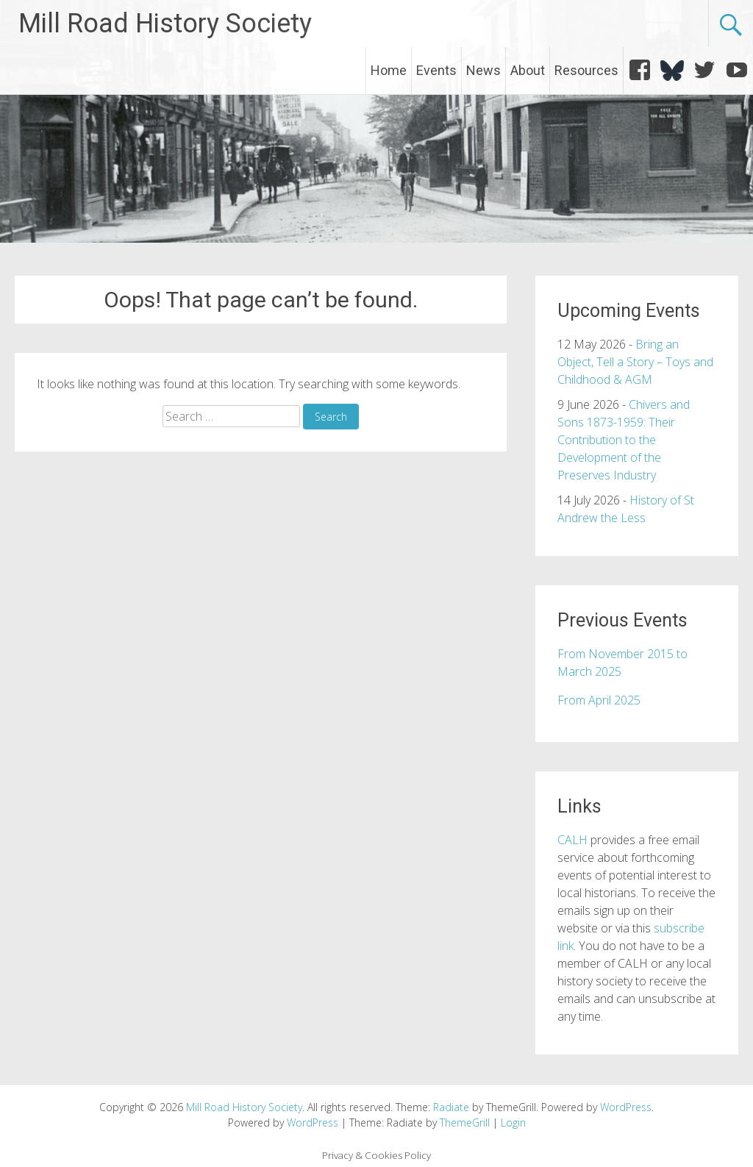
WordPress (312, 1122)
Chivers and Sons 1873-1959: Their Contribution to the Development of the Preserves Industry (623, 439)
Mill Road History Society (165, 23)
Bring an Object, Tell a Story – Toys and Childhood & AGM (635, 362)
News (483, 70)
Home (389, 70)
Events (436, 70)
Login (513, 1122)
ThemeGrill (465, 1122)
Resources (586, 70)
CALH (572, 840)
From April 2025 (598, 700)
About (527, 70)
